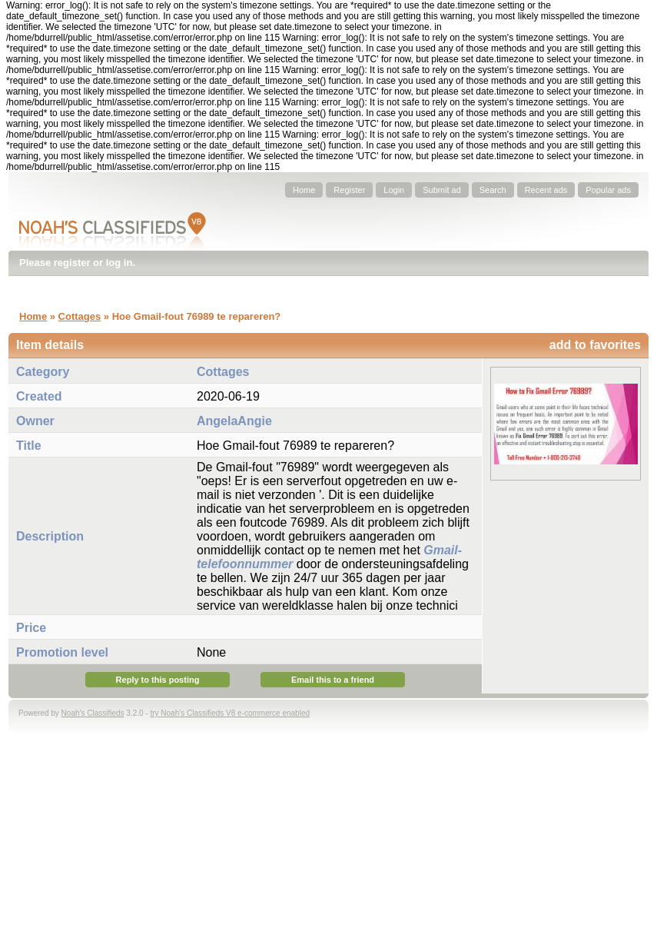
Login (393, 190)
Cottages (79, 316)
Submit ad (442, 190)
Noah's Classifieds (92, 713)
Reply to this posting (158, 679)
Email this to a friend (332, 679)
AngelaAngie (234, 420)
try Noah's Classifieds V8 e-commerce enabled (230, 713)
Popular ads (608, 190)
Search (492, 190)
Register (349, 190)
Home (304, 190)
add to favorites (595, 344)
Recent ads (546, 190)
